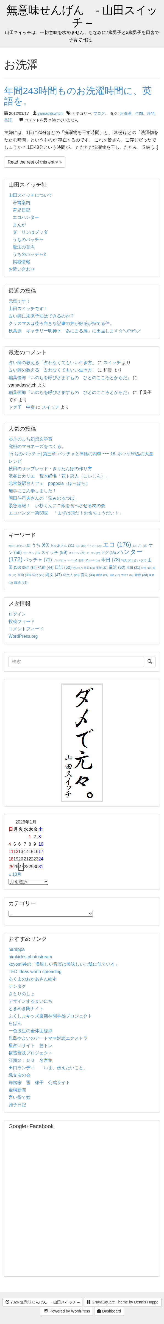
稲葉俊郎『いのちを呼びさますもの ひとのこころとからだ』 (70, 377)
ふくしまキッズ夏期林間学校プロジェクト (50, 1016)
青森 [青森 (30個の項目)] (141, 575)
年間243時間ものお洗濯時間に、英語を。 (78, 95)
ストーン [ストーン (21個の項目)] (77, 552)
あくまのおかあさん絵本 (33, 979)
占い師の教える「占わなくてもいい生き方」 (52, 362)
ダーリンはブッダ (30, 232)
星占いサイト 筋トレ (30, 1045)
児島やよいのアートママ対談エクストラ (48, 1038)
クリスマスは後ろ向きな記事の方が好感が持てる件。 (61, 323)
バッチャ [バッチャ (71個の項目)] (38, 559)
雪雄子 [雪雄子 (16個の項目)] (127, 575)
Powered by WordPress (66, 1311)
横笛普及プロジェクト (30, 1053)
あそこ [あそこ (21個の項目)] (23, 545)
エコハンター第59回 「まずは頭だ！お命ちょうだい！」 (66, 513)
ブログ (99, 113)
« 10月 (15, 874)
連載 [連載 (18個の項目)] (115, 575)
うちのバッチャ (28, 239)
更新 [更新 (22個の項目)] (101, 567)
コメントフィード (26, 629)
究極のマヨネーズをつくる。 (37, 446)
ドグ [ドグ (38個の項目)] (108, 553)
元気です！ (19, 301)
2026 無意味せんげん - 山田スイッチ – (42, 1302)
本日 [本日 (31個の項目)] (133, 568)
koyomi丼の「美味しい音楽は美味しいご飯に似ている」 (64, 964)
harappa (17, 949)
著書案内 (21, 202)
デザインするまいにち (30, 1001)
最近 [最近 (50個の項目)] (117, 567)
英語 (8, 120)
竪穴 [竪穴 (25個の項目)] (38, 575)
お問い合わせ (22, 269)
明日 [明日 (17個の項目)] (78, 568)
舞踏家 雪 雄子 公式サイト (39, 1082)
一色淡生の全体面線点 (30, 1030)
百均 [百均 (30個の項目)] (24, 575)
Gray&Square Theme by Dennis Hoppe (123, 1302)
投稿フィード (22, 621)
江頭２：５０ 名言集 (30, 1060)
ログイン (17, 614)
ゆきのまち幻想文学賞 (30, 439)
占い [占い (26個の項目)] (140, 560)
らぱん (15, 1023)
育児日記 (21, 210)
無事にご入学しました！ (33, 490)
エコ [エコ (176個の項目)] (117, 544)
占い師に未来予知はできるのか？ (41, 316)
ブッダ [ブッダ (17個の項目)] (59, 560)
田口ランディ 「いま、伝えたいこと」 (50, 1067)
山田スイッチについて (30, 195)
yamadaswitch (50, 113)
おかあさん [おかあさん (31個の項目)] (62, 545)
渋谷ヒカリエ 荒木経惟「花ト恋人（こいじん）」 (59, 476)
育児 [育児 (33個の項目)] (88, 575)
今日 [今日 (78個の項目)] (110, 559)
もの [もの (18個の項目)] (80, 545)
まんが (19, 224)
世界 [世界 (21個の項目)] (84, 560)
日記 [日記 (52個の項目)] (63, 567)
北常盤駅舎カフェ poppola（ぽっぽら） (49, 483)
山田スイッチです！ (28, 308)
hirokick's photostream (30, 956)
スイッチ (112, 362)
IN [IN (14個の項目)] (12, 546)
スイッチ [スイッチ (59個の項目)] (54, 552)
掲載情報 (21, 261)
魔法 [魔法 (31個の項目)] (20, 582)
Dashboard (109, 1311)
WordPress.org (23, 636)
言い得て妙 (19, 1097)
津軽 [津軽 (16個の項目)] (146, 568)
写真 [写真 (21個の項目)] (127, 560)
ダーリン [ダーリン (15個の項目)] (93, 553)
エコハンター (26, 217)
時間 (150, 113)
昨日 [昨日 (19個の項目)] (89, 567)
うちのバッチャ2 (29, 254)
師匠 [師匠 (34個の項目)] (29, 567)
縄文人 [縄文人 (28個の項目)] (71, 575)
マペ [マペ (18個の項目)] (72, 560)
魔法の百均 (24, 247)
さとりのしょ (22, 993)
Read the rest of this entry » (35, 162)
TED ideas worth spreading (35, 971)
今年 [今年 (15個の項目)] (95, 560)
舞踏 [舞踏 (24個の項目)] (102, 575)
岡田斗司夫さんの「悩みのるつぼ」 (44, 498)
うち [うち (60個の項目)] (40, 545)
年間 (139, 113)
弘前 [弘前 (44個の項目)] (46, 567)
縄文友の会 (19, 1075)
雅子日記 (17, 1104)
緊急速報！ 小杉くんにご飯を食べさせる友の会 (57, 505)
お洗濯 (125, 113)
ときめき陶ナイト (26, 1008)
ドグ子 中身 (22, 407)
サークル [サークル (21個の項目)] (31, 552)
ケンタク (17, 986)
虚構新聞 (17, 1090)
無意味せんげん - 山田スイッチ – (81, 16)
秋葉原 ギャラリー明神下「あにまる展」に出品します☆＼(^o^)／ (75, 330)
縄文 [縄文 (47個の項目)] (53, 575)
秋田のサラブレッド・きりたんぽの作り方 (50, 468)
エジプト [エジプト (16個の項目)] (139, 545)
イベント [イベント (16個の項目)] (94, 545)
